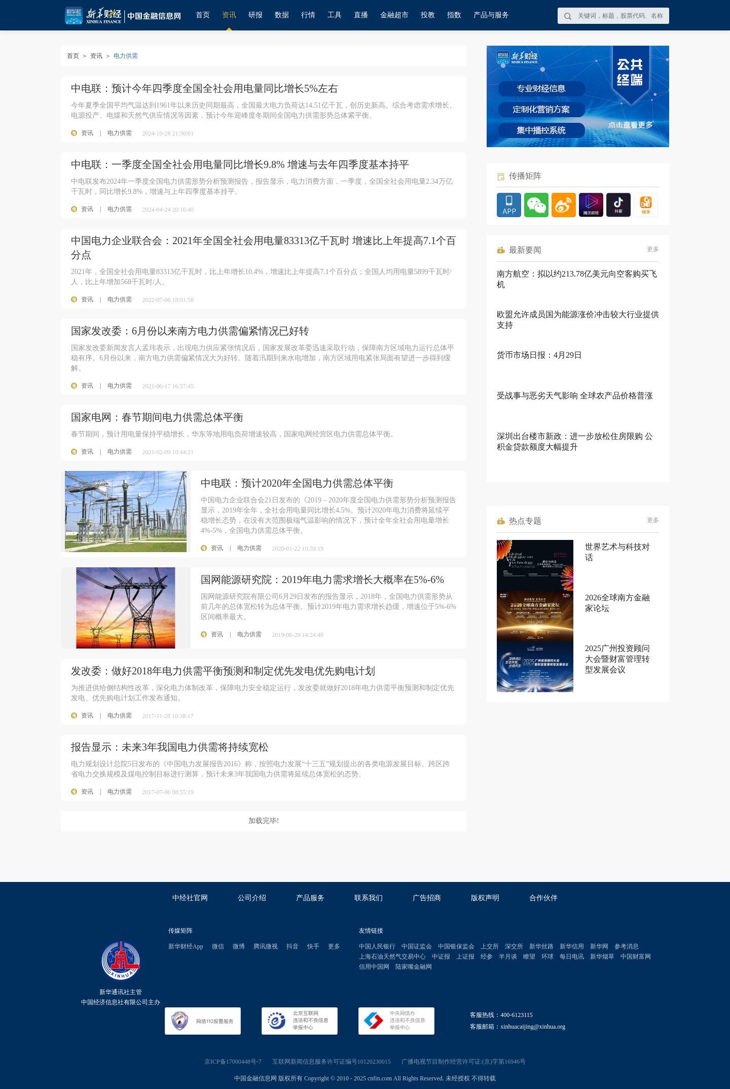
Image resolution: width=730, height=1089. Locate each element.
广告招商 (427, 898)
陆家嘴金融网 (413, 966)
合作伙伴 (543, 898)
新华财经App (185, 946)
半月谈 (508, 956)
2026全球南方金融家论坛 (617, 602)
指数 (454, 15)
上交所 (490, 946)
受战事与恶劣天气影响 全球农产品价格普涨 (575, 395)
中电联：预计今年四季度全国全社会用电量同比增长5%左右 (204, 88)
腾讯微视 (265, 946)
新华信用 (572, 946)
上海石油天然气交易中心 (392, 956)
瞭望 (529, 956)
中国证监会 (417, 946)
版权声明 (485, 898)
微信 (218, 946)
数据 (282, 15)
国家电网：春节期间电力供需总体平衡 (157, 417)
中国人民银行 (377, 946)
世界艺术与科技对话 (617, 552)
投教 (428, 15)
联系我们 (368, 898)
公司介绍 (252, 898)
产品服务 (310, 898)
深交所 (514, 946)
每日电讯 (572, 956)
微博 (239, 946)
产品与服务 (491, 15)
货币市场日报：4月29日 (539, 355)
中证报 (441, 956)
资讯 (229, 15)
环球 (547, 956)
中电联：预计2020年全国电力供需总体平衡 (297, 483)
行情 (308, 15)
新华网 (599, 946)
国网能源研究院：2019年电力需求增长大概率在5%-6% (322, 579)
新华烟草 (602, 956)
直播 (361, 15)
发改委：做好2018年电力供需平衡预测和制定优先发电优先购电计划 (223, 670)
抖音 (292, 946)
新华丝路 (541, 946)
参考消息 (626, 946)
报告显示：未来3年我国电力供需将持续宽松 (170, 747)
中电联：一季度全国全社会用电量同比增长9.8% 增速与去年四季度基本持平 (240, 164)
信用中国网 (374, 966)
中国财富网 (635, 956)
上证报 (465, 956)
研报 (255, 15)
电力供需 (119, 133)
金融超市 (394, 15)
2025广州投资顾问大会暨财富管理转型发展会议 (617, 659)
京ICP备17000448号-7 (233, 1061)
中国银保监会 (456, 946)
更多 (653, 249)
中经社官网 (190, 898)
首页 (203, 15)
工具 (334, 15)
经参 (487, 956)
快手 (313, 946)
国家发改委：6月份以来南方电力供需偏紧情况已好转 (190, 330)
